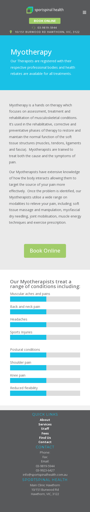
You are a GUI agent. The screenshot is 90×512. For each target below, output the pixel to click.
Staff (45, 428)
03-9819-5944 (47, 27)
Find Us (45, 437)
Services (45, 424)
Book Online (45, 250)
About (45, 420)
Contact (45, 442)
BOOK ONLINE (45, 21)
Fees (45, 433)
